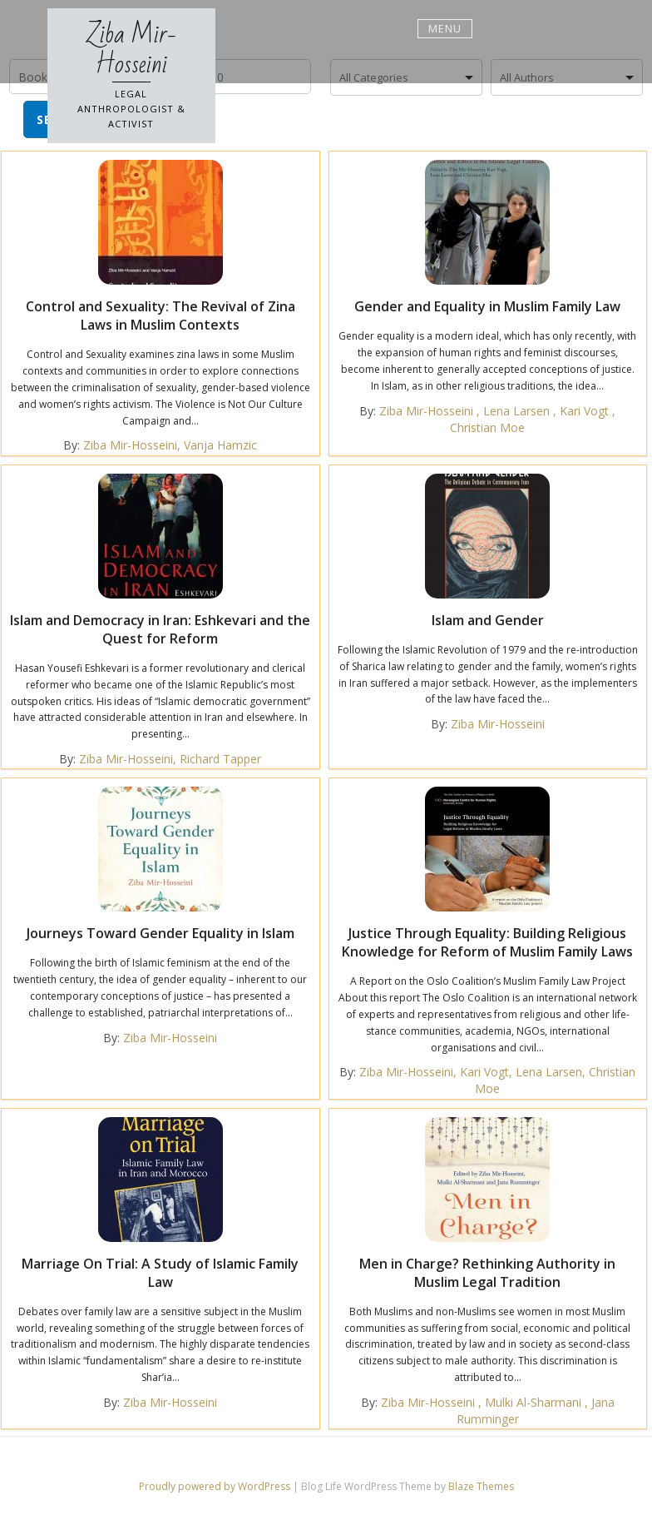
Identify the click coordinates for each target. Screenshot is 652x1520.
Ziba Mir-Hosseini (131, 49)
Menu (445, 28)
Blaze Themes (481, 1486)
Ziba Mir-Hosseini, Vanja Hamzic (170, 445)
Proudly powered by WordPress (216, 1486)
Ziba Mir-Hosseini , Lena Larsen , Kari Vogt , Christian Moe (497, 419)
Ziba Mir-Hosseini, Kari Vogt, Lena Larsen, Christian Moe (497, 1080)
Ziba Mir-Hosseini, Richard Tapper (170, 759)
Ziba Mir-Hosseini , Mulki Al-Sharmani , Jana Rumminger (498, 1410)
